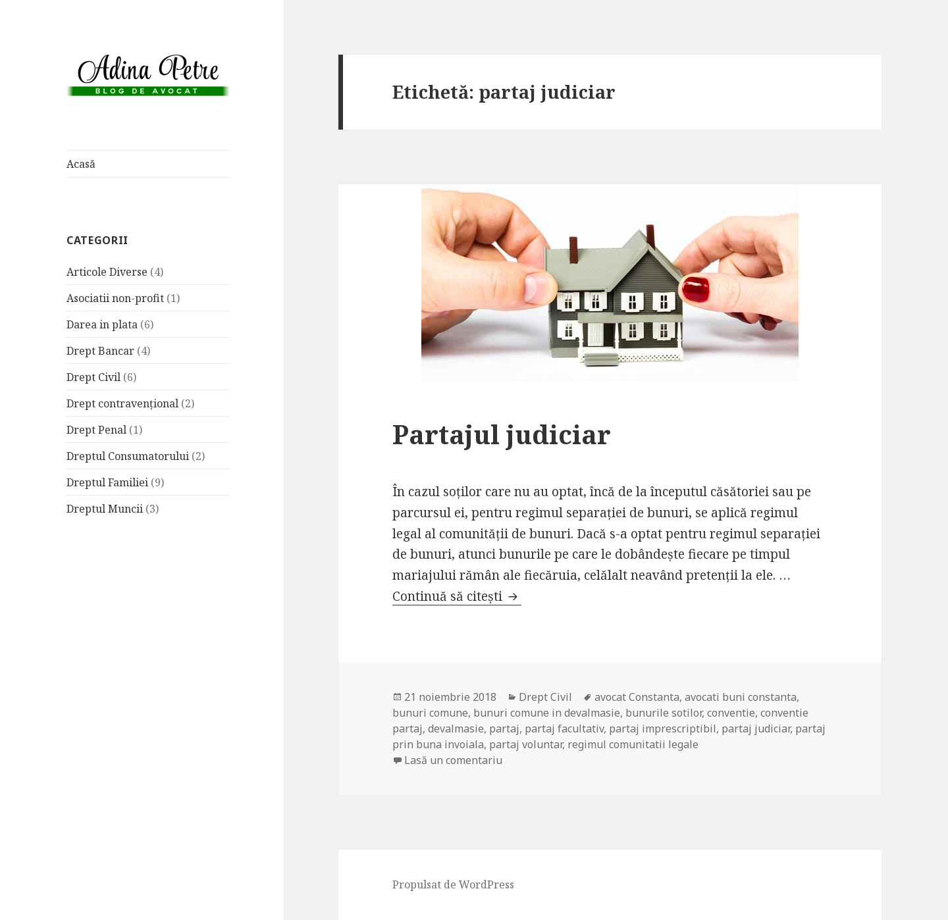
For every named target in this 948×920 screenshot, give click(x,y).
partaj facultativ (564, 728)
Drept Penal (96, 429)
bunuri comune (430, 712)
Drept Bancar (100, 351)
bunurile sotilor (663, 712)
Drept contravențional (122, 403)
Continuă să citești (456, 596)
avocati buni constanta (741, 697)
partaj (504, 728)
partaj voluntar (525, 744)
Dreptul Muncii (104, 508)
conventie (731, 712)
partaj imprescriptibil (662, 728)
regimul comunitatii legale (632, 744)
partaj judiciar (756, 728)
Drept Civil (93, 377)
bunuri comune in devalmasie (546, 712)
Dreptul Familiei (107, 482)
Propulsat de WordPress (453, 884)
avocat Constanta (636, 697)
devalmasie (456, 728)
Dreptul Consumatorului (127, 456)
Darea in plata (102, 324)
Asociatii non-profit (115, 298)
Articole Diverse (106, 272)
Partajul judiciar (501, 434)
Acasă (80, 164)
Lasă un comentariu (453, 760)
